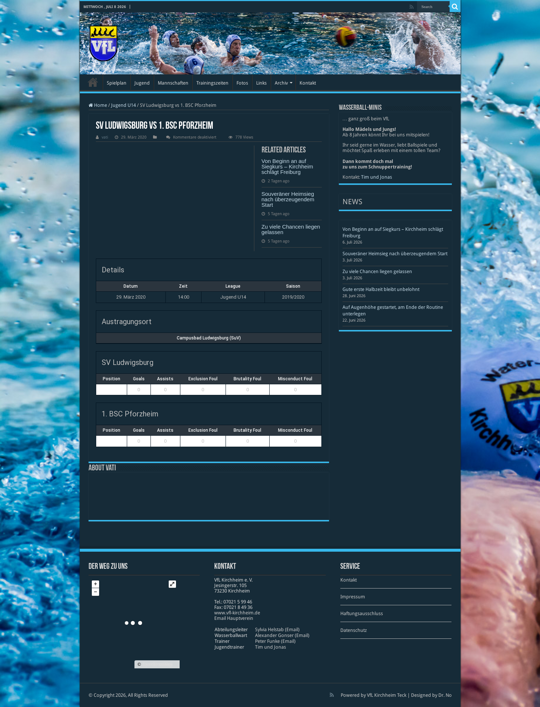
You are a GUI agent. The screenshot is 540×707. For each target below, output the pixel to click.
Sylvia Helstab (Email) (277, 629)
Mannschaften (173, 83)
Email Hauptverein (233, 618)
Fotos (242, 83)
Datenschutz (353, 630)
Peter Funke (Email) (275, 641)
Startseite (92, 82)
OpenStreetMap (157, 664)
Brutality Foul (247, 378)
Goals (139, 378)
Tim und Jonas (376, 177)
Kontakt (308, 83)
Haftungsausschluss (361, 613)
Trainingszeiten (212, 83)
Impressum (352, 596)
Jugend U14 (123, 105)
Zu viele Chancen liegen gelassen (291, 229)
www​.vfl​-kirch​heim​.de (237, 612)
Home (98, 105)
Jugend (142, 83)
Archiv (281, 83)
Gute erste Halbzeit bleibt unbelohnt (381, 289)
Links (261, 83)
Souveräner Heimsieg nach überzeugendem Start (288, 199)
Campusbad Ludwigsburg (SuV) (209, 338)
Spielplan (116, 83)
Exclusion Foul (203, 378)
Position (111, 378)
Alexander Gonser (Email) (282, 635)
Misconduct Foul (295, 378)
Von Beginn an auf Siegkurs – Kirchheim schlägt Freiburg (287, 166)
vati (105, 137)
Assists (165, 378)
